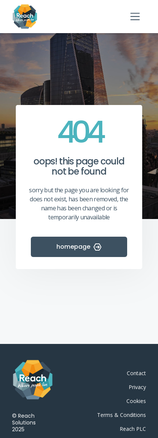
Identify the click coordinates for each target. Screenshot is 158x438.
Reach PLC (133, 428)
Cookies (136, 401)
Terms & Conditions (121, 414)
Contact (136, 373)
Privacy (137, 387)
